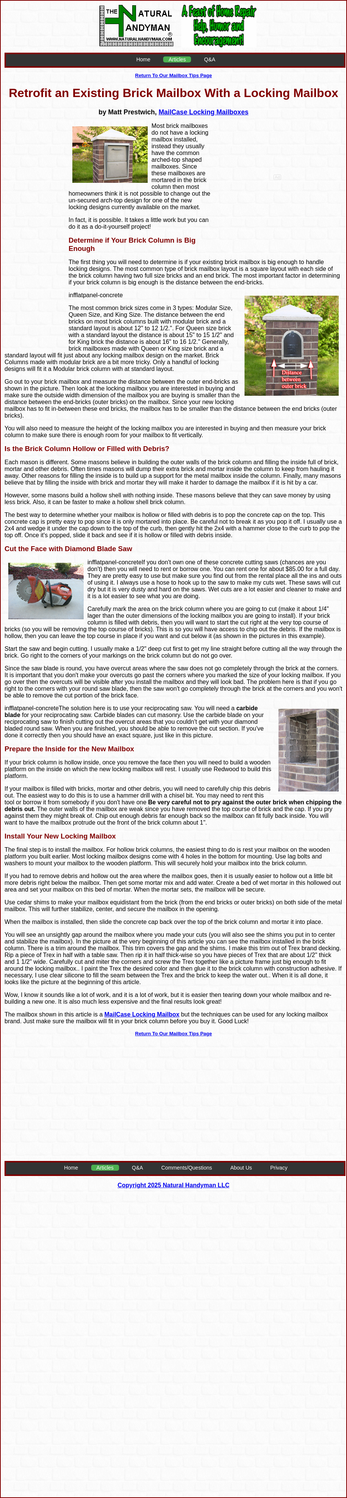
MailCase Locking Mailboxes (204, 112)
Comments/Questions (186, 1168)
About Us (241, 1168)
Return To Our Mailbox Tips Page (173, 75)
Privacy (278, 1168)
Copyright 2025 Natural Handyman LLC (173, 1185)
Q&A (210, 59)
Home (143, 59)
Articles (177, 59)
